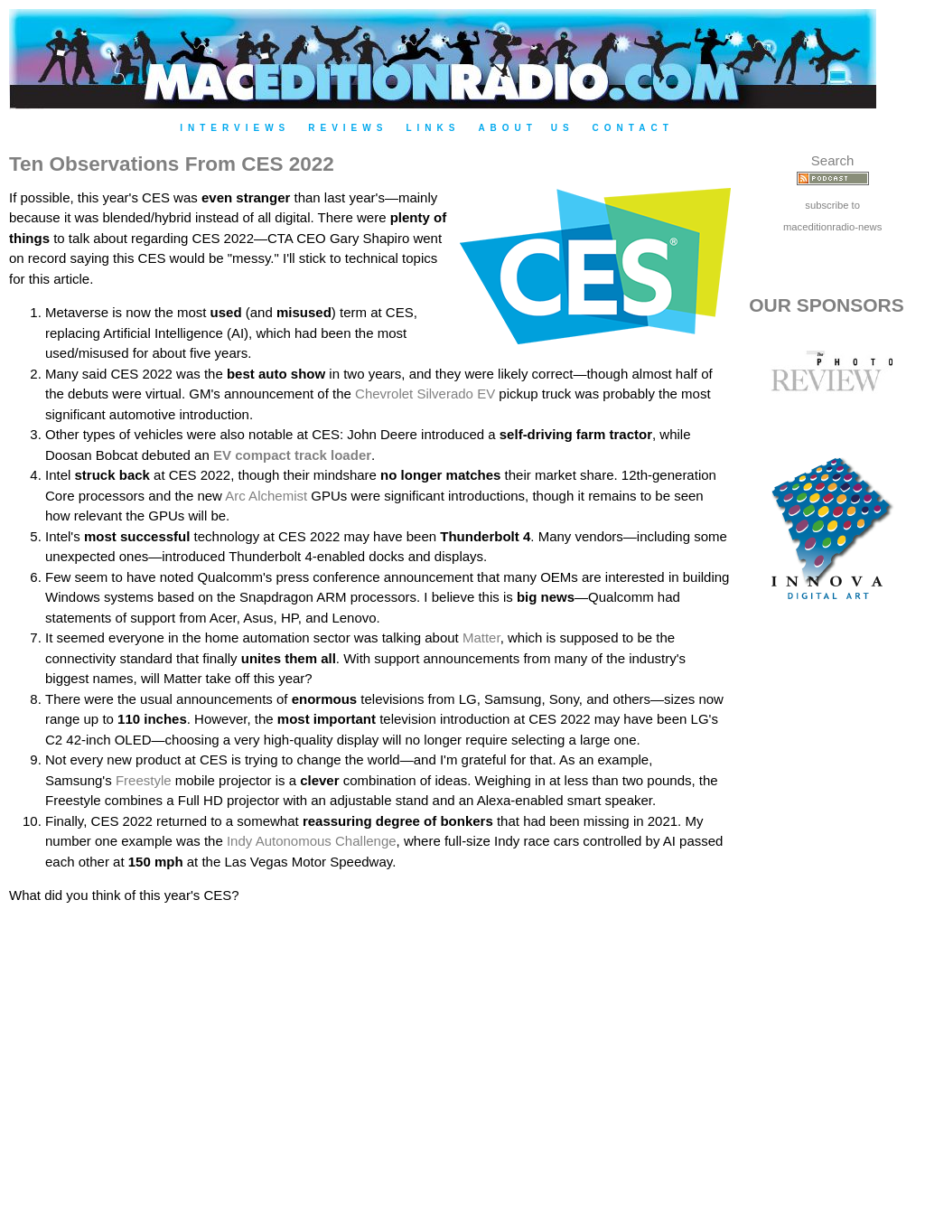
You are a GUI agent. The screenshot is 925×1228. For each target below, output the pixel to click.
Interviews (235, 128)
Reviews (348, 128)
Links (433, 128)
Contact (633, 128)
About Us (526, 128)
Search (833, 160)
